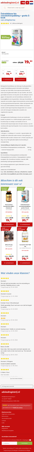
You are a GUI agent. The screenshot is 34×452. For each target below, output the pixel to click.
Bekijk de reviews (18, 407)
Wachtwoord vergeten (8, 430)
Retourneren (5, 416)
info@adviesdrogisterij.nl (8, 396)
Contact (4, 420)
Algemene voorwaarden (8, 414)
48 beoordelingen (17, 23)
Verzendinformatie (7, 418)
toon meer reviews (16, 379)
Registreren (5, 428)
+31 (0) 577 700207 (7, 398)
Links (3, 422)
